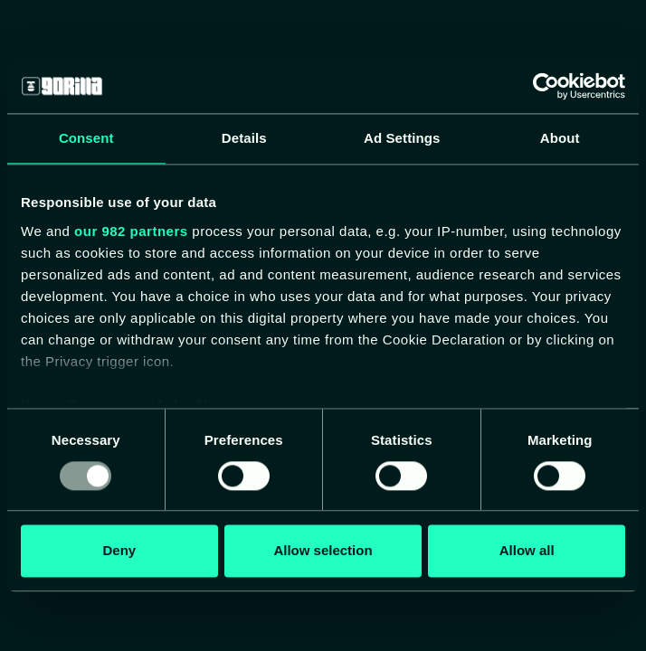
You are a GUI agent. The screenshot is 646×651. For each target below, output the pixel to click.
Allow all (527, 551)
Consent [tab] (86, 138)
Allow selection (322, 551)
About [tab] (560, 138)
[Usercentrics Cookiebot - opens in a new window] (546, 85)
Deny (119, 551)
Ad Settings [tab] (402, 138)
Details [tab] (244, 138)
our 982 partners (131, 231)
